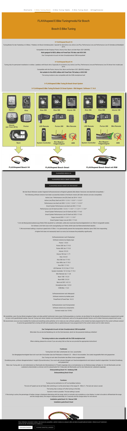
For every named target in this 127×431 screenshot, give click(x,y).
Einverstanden (25, 427)
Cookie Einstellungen (44, 427)
